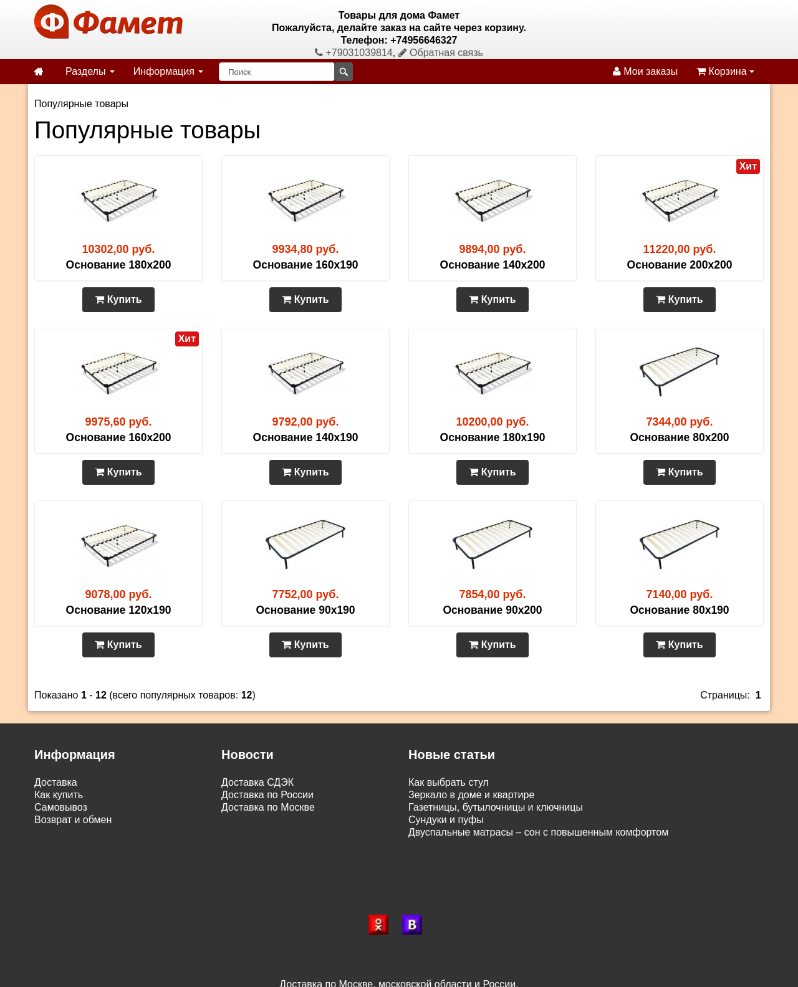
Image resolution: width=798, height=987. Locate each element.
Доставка (55, 782)
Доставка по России (267, 794)
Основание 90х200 (492, 610)
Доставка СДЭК (257, 782)
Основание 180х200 (118, 265)
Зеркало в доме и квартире (471, 794)
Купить (118, 299)
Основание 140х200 (493, 265)
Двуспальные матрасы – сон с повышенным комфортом (538, 832)
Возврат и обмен (73, 819)
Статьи (50, 832)
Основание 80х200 (679, 437)
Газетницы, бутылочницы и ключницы (495, 807)
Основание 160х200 (118, 437)
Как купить (58, 794)
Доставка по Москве (268, 807)
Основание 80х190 (679, 610)
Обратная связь (440, 52)
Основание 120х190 (118, 610)
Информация (168, 71)
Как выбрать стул (448, 782)
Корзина (725, 71)
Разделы (90, 71)
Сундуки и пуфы (446, 819)
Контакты (55, 844)
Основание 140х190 (305, 437)
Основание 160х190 (305, 265)
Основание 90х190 (305, 610)
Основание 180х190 (493, 437)
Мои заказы (645, 71)
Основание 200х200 (680, 265)
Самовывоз (60, 807)
